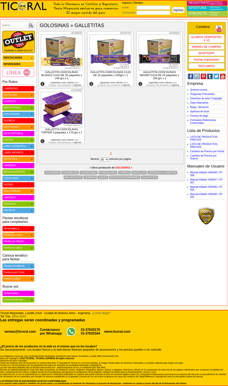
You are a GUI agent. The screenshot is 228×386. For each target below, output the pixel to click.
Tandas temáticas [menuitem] (18, 265)
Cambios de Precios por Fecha (207, 151)
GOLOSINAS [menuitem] (18, 114)
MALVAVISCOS (73, 177)
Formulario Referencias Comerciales (203, 121)
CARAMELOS (70, 172)
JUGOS (102, 177)
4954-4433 (19, 316)
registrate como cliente (62, 82)
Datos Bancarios (199, 102)
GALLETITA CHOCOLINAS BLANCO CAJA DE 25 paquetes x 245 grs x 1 (61, 75)
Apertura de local (199, 111)
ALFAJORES (52, 172)
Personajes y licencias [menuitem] (18, 228)
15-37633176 (90, 329)
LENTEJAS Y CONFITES (162, 172)
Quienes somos (198, 89)
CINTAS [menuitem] (18, 139)
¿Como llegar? (101, 313)
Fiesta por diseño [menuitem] (18, 241)
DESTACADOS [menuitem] (18, 57)
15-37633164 (90, 333)
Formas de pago (199, 115)
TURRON (124, 172)
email (125, 7)
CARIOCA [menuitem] (18, 101)
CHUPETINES (89, 172)
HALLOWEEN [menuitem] (18, 190)
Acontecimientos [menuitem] (18, 299)
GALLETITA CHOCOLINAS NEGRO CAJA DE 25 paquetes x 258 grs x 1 (159, 75)
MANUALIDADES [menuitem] (18, 171)
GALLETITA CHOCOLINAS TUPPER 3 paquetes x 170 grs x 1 (61, 131)
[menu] (18, 66)
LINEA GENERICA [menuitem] (18, 146)
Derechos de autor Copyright (206, 98)
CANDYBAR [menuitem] (18, 178)
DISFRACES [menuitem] (18, 126)
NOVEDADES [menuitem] (12, 64)
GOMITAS (90, 177)
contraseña (128, 12)
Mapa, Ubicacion (199, 107)
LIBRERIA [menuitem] (18, 165)
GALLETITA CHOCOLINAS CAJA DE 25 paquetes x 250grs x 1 (110, 74)
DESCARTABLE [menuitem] (18, 133)
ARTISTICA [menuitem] (18, 158)
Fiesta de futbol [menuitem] (18, 247)
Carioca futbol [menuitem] (18, 278)
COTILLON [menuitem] (18, 94)
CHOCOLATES (108, 172)
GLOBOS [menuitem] (18, 120)
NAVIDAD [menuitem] (18, 210)
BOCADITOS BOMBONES (124, 177)
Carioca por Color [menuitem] (18, 272)
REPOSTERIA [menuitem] (18, 107)
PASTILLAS (138, 172)
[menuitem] (18, 72)
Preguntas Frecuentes (202, 94)
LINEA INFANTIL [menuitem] (18, 152)
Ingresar (178, 10)
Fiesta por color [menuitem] (18, 234)
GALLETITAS (149, 177)
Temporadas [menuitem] (18, 293)
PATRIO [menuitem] (18, 184)
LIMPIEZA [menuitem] (18, 197)
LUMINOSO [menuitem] (18, 88)
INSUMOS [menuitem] (18, 203)
